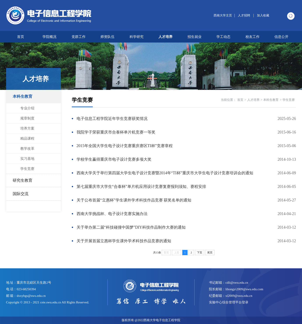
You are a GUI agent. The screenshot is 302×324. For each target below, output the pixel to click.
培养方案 (27, 128)
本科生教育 (22, 96)
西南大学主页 (223, 15)
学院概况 (49, 37)
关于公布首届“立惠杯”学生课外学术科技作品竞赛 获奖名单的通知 (134, 200)
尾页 (209, 252)
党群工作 (79, 37)
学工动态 (223, 37)
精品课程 (27, 138)
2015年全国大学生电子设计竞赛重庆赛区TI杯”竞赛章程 (125, 146)
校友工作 (253, 37)
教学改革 (27, 148)
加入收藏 (263, 15)
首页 (20, 37)
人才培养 (165, 37)
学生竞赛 (27, 169)
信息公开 (281, 37)
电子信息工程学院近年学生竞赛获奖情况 (112, 118)
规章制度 (27, 118)
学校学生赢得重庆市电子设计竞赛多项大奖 (114, 159)
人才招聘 (244, 15)
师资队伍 (107, 37)
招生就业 (195, 37)
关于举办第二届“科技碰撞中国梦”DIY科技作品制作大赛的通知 (131, 227)
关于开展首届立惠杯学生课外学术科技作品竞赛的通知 (124, 241)
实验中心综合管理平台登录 (228, 302)
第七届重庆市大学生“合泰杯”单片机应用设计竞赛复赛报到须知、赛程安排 (141, 186)
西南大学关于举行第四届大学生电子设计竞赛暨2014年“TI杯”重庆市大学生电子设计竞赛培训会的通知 (165, 173)
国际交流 (20, 194)
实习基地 (27, 158)
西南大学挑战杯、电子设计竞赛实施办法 (112, 214)
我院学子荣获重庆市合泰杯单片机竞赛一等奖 (116, 132)
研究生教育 (22, 180)
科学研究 (137, 37)
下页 (199, 252)
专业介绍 (27, 108)
